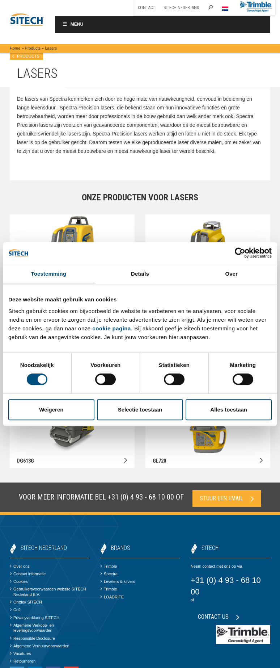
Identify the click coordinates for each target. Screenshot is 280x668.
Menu (72, 24)
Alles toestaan (228, 409)
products (28, 56)
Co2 (15, 610)
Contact (146, 7)
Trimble (108, 566)
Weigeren (51, 409)
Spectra (109, 574)
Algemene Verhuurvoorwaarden (39, 646)
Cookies (19, 581)
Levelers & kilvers (117, 581)
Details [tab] (140, 274)
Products (33, 48)
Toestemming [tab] (49, 274)
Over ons (20, 566)
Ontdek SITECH (26, 602)
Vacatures (20, 653)
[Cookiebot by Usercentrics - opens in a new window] (240, 252)
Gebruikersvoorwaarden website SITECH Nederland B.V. (48, 591)
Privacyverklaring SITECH (34, 617)
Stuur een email (227, 498)
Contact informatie (28, 574)
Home (15, 48)
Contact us (218, 616)
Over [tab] (231, 274)
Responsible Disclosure (32, 638)
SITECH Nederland (181, 7)
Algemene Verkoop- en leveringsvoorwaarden (32, 627)
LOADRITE (112, 597)
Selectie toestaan (140, 409)
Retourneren (22, 661)
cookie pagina (111, 328)
